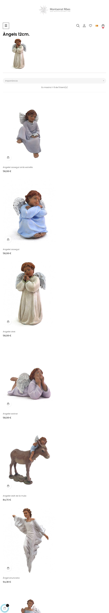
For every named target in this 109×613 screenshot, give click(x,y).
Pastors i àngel (63, 401)
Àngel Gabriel (9, 401)
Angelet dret (9, 243)
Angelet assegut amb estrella (18, 164)
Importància (55, 81)
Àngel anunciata (64, 322)
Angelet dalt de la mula (14, 322)
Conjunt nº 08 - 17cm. (13, 479)
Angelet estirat (63, 243)
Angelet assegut (64, 164)
